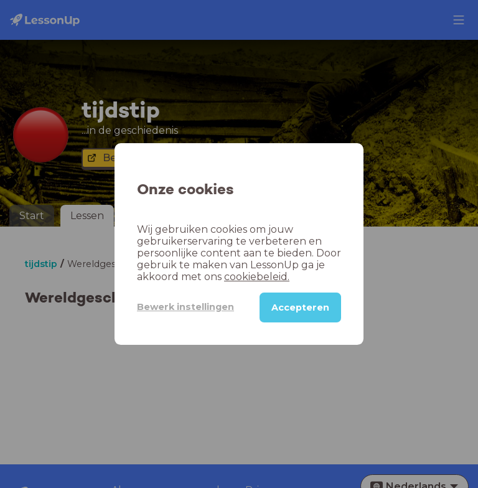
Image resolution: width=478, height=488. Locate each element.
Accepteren (300, 307)
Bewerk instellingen (185, 306)
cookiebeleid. (256, 277)
